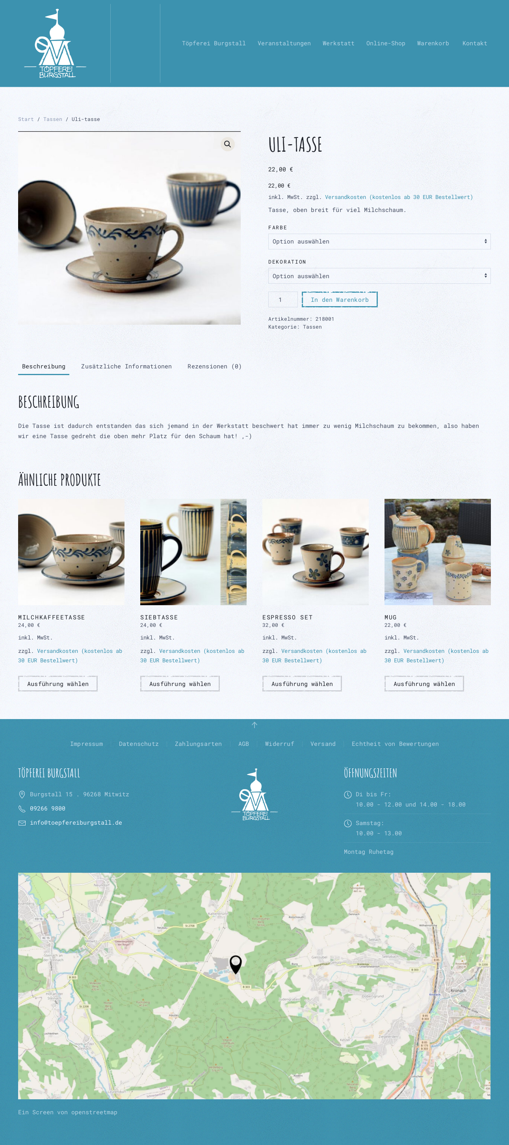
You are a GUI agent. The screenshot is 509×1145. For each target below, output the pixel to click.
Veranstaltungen (284, 43)
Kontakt (475, 43)
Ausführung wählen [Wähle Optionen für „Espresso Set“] (302, 684)
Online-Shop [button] (385, 43)
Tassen (52, 119)
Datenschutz (139, 743)
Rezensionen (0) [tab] (215, 366)
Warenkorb (433, 43)
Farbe (278, 227)
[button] (228, 144)
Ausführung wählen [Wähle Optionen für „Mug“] (424, 684)
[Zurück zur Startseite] (55, 43)
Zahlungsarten (198, 743)
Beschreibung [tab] (43, 366)
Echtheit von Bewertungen (395, 743)
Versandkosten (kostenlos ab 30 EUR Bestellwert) (399, 197)
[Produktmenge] (283, 299)
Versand (323, 743)
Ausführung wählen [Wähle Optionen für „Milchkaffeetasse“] (58, 684)
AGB (243, 743)
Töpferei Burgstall (214, 43)
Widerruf (279, 743)
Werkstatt (339, 43)
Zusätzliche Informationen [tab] (126, 366)
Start (26, 119)
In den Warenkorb (340, 299)
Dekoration (287, 261)
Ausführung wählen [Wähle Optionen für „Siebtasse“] (180, 684)
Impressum (86, 743)
